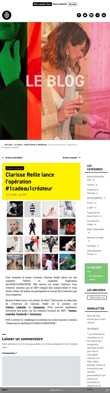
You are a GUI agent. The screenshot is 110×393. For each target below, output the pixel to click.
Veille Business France (94, 252)
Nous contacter (60, 3)
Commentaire (9, 353)
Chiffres (91, 184)
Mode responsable (95, 229)
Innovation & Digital (93, 222)
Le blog (18, 145)
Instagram (39, 307)
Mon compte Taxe (42, 4)
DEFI (24, 194)
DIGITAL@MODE (94, 198)
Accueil (72, 4)
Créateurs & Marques (35, 145)
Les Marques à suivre (96, 277)
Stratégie (91, 245)
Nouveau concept (95, 237)
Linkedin (21, 307)
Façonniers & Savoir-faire (93, 214)
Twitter (10, 307)
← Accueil (7, 145)
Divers (90, 202)
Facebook (21, 314)
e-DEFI (90, 207)
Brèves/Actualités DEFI (95, 178)
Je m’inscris (92, 328)
